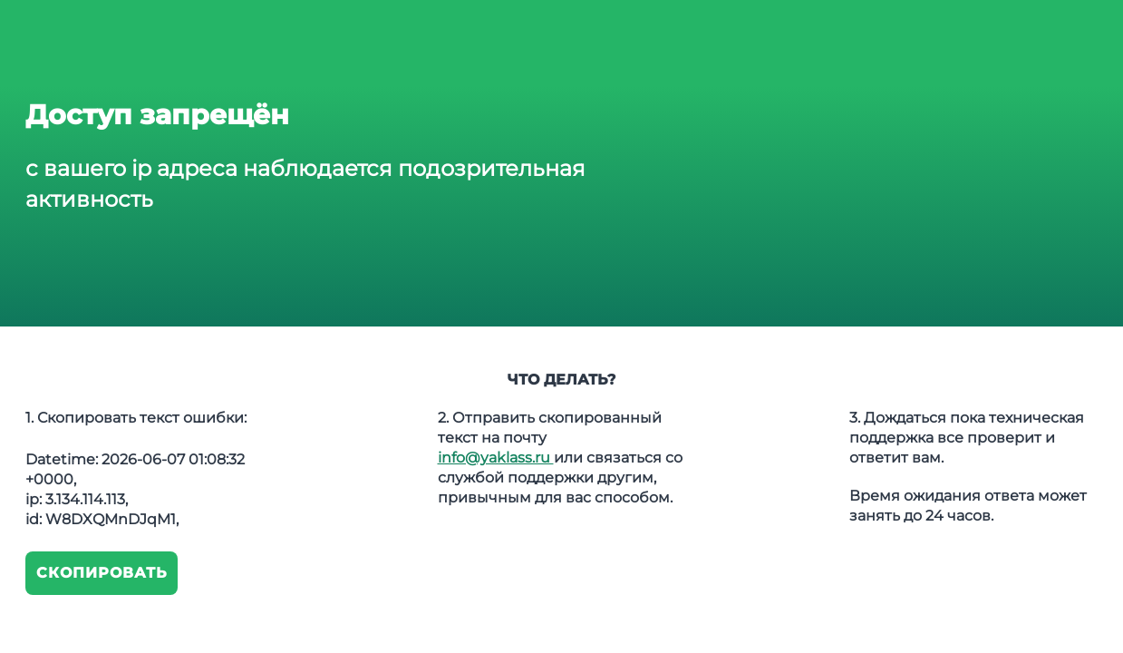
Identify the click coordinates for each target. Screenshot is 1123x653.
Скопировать (102, 572)
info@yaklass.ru (496, 457)
